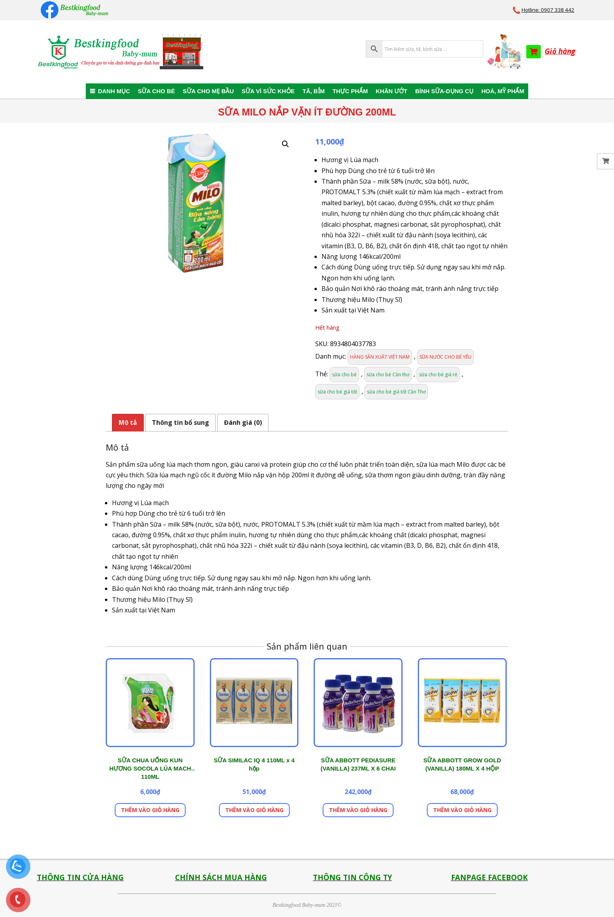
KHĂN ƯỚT (392, 91)
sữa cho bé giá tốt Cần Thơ (396, 391)
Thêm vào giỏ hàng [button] (150, 810)
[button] (285, 144)
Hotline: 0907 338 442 (548, 9)
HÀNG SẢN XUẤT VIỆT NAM (380, 357)
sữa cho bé (344, 374)
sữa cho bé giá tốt (337, 391)
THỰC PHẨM (350, 91)
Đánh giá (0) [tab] (243, 422)
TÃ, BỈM (314, 91)
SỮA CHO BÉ (156, 91)
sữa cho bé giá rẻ (438, 374)
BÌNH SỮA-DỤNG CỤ (444, 91)
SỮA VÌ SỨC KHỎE (268, 91)
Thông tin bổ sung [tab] (180, 422)
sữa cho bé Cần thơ (388, 374)
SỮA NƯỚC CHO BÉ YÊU (445, 357)
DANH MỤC (114, 91)
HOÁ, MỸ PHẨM (502, 91)
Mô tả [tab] (128, 422)
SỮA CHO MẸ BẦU (208, 91)
